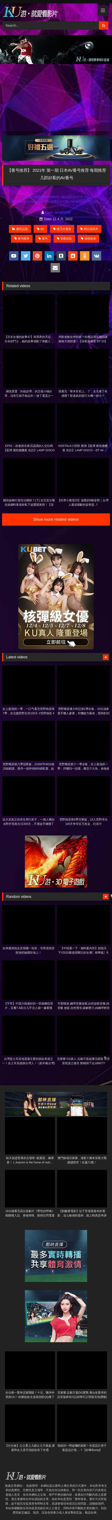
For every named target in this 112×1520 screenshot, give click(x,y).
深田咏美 (88, 238)
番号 (43, 238)
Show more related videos (56, 519)
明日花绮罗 (89, 229)
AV (40, 229)
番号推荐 (21, 238)
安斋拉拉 (64, 238)
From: (48, 212)
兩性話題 (20, 229)
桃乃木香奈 (62, 229)
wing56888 (63, 212)
